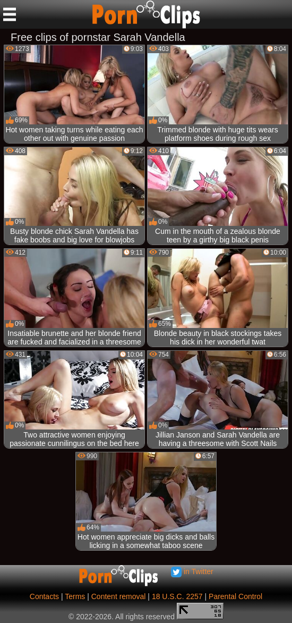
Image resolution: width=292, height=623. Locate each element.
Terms (75, 596)
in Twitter (192, 571)
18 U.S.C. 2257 (177, 596)
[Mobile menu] (9, 14)
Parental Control (235, 596)
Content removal (118, 596)
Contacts (44, 596)
